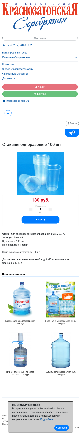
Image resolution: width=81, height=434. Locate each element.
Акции (40, 86)
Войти (72, 123)
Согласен (61, 427)
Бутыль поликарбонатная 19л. (61, 372)
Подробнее (46, 419)
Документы (8, 78)
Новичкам (8, 64)
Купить (40, 219)
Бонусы (40, 93)
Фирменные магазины (15, 73)
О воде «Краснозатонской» (17, 69)
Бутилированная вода (14, 52)
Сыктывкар (40, 38)
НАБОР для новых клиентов (20, 372)
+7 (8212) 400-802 (19, 45)
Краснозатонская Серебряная (20, 321)
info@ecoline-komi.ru (17, 100)
